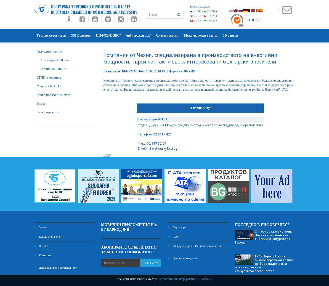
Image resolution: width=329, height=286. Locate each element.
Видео (41, 103)
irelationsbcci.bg (163, 148)
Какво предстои (48, 112)
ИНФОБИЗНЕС (108, 35)
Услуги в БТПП (48, 86)
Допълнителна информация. (178, 279)
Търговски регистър (51, 35)
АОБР (174, 236)
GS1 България (81, 35)
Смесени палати (168, 35)
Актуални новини (49, 51)
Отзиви (41, 246)
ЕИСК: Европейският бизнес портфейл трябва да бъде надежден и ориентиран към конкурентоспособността (264, 263)
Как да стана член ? (49, 236)
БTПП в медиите (49, 77)
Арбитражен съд (138, 35)
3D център (230, 35)
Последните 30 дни (55, 60)
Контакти (42, 255)
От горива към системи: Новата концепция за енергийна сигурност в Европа (263, 236)
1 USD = (204, 11)
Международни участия (201, 35)
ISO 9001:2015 (247, 20)
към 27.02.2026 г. (200, 6)
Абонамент (151, 263)
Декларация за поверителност (55, 267)
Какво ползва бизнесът (53, 95)
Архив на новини (53, 69)
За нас (40, 227)
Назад (107, 155)
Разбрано (206, 279)
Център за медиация (183, 258)
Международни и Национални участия (194, 246)
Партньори (177, 227)
